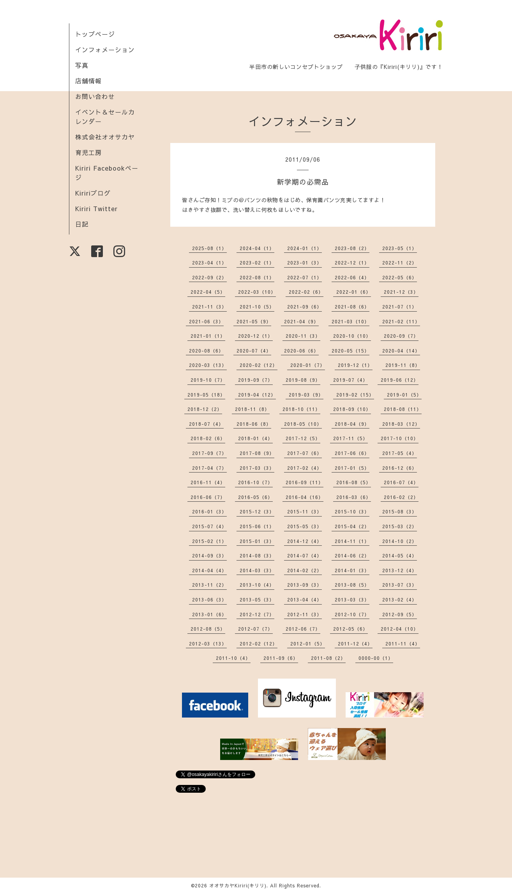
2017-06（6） (352, 453)
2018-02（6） (208, 438)
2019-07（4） (350, 380)
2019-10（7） (208, 380)
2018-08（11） (403, 409)
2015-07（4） (209, 526)
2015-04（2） (352, 526)
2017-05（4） (399, 453)
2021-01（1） (208, 336)
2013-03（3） (352, 599)
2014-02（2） (304, 570)
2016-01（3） (209, 511)
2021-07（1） (399, 306)
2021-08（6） (352, 306)
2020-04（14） (401, 350)
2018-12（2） (204, 409)
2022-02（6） (306, 292)
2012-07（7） (255, 629)
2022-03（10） (257, 292)
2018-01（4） (255, 438)
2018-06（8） (254, 424)
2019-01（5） (404, 394)
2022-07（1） (304, 277)
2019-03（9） (306, 394)
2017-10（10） (399, 438)
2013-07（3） (399, 585)
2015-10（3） (352, 511)
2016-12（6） (399, 468)
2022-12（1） (352, 262)
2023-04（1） (209, 262)
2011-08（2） (328, 658)
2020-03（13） (208, 365)
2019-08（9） (303, 380)
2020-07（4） (254, 350)
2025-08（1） (209, 248)
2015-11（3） (304, 511)
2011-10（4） (233, 658)
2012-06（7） (303, 629)
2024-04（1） (257, 248)
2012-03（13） (208, 643)
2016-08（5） (353, 482)
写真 (81, 65)
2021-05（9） (254, 321)
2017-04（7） (209, 468)
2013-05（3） (257, 599)
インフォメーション (105, 49)
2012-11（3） (304, 614)
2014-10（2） (399, 541)
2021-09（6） (304, 306)
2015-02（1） (209, 541)
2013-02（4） (399, 599)
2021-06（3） (206, 321)
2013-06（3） (209, 599)
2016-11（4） (208, 482)
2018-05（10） (303, 424)
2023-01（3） (304, 262)
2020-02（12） (258, 365)
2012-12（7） (257, 614)
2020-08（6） (206, 350)
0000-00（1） (375, 658)
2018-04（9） (352, 424)
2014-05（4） (399, 555)
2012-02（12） (258, 643)
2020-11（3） (303, 336)
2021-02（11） (401, 321)
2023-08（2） (352, 248)
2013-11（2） (209, 585)
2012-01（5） (307, 643)
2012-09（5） (399, 614)
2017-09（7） (209, 453)
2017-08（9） (257, 453)
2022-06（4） (352, 277)
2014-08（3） (257, 555)
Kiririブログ (93, 193)
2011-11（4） (402, 643)
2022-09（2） (209, 277)
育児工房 (88, 152)
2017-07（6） (304, 453)
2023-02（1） (257, 262)
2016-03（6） (353, 497)
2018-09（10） (352, 409)
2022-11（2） (399, 262)
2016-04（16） (304, 497)
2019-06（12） (399, 380)
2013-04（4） (304, 599)
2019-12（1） (355, 365)
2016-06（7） (208, 497)
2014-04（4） (209, 570)
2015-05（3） (304, 526)
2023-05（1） (399, 248)
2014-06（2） (352, 555)
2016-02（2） (401, 497)
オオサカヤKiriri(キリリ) (238, 885)
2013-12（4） (399, 570)
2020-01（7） (307, 365)
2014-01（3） (352, 570)
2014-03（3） (257, 570)
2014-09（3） (209, 555)
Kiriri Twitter (96, 208)
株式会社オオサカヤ (105, 136)
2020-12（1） (255, 336)
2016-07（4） (401, 482)
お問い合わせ (95, 96)
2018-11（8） (252, 409)
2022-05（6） (399, 277)
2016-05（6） (255, 497)
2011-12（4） (355, 643)
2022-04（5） (208, 292)
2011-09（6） (280, 658)
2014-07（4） (304, 555)
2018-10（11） (301, 409)
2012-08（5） (208, 629)
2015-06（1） (257, 526)
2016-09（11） (304, 482)
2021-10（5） (257, 306)
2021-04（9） (301, 321)
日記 (81, 224)
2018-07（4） (206, 424)
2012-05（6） (350, 629)
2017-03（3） (257, 468)
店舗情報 (88, 80)
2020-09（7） (401, 336)
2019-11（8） (402, 365)
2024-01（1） (304, 248)
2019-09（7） (255, 380)
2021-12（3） (401, 292)
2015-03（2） (399, 526)
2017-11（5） (350, 438)
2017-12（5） (303, 438)
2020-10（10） (352, 336)
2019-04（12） (257, 394)
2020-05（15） (350, 350)
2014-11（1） (352, 541)
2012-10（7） (352, 614)
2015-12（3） (257, 511)
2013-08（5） (352, 585)
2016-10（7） (255, 482)
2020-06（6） (301, 350)
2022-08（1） (257, 277)
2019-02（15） (355, 394)
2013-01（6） (209, 614)
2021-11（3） (209, 306)
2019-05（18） (206, 394)
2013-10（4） (257, 585)
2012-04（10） (399, 629)
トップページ (95, 34)
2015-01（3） (257, 541)
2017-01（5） (352, 468)
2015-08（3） (399, 511)
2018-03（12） (401, 424)
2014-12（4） (304, 541)
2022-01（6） (353, 292)
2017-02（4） (304, 468)
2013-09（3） (304, 585)
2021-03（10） (350, 321)
